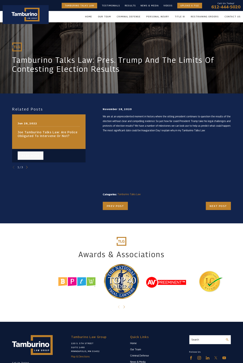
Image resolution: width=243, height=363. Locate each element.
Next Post (218, 206)
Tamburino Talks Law (79, 5)
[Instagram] (199, 358)
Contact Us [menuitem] (233, 16)
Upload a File (189, 5)
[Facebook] (191, 358)
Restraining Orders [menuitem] (205, 16)
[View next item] (26, 167)
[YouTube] (224, 358)
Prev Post (115, 206)
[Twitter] (216, 358)
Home (133, 343)
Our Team (135, 349)
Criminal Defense (139, 355)
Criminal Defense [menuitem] (129, 16)
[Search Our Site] (227, 339)
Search (195, 339)
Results (130, 5)
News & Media (150, 5)
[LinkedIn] (207, 358)
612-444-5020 (226, 7)
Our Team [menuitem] (104, 16)
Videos (168, 5)
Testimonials (111, 5)
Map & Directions (80, 356)
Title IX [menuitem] (180, 16)
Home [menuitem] (88, 16)
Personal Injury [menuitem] (157, 16)
